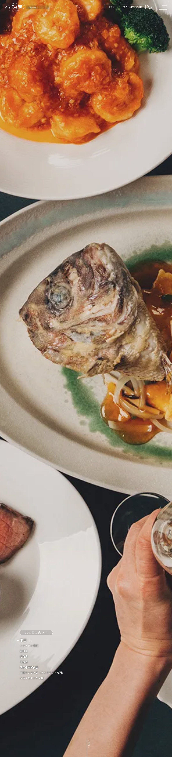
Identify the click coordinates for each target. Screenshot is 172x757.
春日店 (25, 651)
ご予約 (112, 6)
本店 (25, 640)
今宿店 (25, 662)
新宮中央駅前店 (30, 667)
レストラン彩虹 (30, 645)
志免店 (25, 656)
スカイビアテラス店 (33, 678)
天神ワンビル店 (44, 672)
